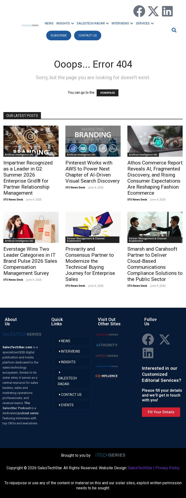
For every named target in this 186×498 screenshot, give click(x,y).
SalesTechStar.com (17, 347)
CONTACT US (87, 35)
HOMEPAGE (107, 92)
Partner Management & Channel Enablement (86, 239)
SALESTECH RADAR (93, 23)
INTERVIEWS (122, 23)
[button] (173, 30)
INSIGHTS (65, 23)
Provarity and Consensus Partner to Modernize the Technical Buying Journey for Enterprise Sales (90, 264)
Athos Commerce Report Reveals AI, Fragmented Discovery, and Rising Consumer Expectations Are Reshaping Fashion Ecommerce (155, 178)
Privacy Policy (167, 468)
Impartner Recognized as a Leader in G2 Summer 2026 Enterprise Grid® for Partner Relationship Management (28, 178)
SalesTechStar (140, 468)
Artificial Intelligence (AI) (19, 154)
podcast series (28, 413)
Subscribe (59, 35)
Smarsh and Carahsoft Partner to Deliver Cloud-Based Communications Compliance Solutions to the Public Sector (155, 264)
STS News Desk (13, 199)
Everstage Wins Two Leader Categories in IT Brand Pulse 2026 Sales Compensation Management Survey (30, 261)
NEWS (49, 23)
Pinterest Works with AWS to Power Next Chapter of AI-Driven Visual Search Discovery (92, 172)
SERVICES (145, 23)
